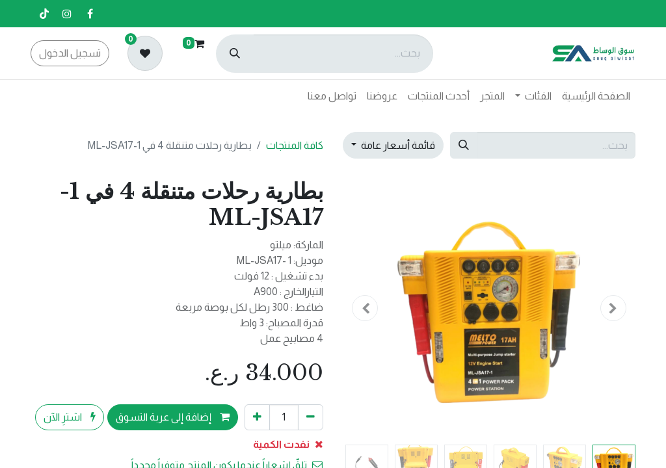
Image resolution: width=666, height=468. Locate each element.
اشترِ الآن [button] (70, 416)
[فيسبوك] (89, 13)
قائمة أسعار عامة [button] (397, 145)
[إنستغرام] (67, 13)
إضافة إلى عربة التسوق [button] (173, 416)
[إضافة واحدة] (257, 417)
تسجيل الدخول (70, 52)
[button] (614, 308)
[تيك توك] (44, 13)
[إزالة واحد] (310, 417)
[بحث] (235, 53)
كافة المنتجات (294, 145)
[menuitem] (596, 96)
